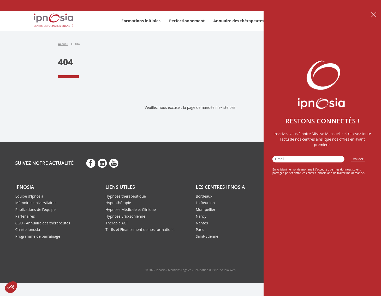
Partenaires (25, 216)
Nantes (202, 223)
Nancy (201, 216)
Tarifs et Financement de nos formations (139, 229)
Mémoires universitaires (35, 202)
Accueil (63, 44)
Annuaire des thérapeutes (238, 20)
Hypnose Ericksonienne (125, 216)
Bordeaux (204, 196)
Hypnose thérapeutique (125, 196)
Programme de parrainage (37, 236)
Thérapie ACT (116, 223)
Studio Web (228, 270)
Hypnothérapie (118, 202)
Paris (200, 229)
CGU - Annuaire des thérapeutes (42, 223)
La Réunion (205, 202)
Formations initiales (140, 20)
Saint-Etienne (207, 236)
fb (91, 163)
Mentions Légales (179, 270)
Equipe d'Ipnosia (29, 196)
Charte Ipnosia (27, 229)
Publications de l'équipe (35, 209)
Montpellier (205, 209)
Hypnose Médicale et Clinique (130, 209)
